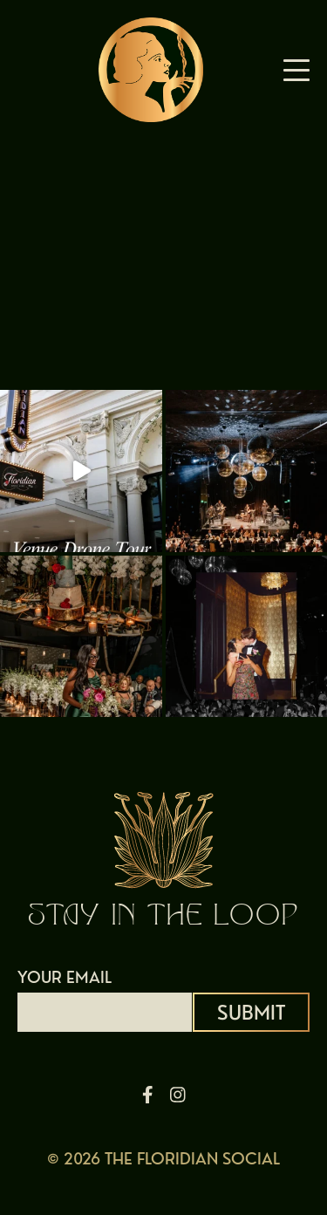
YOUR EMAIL (104, 994)
